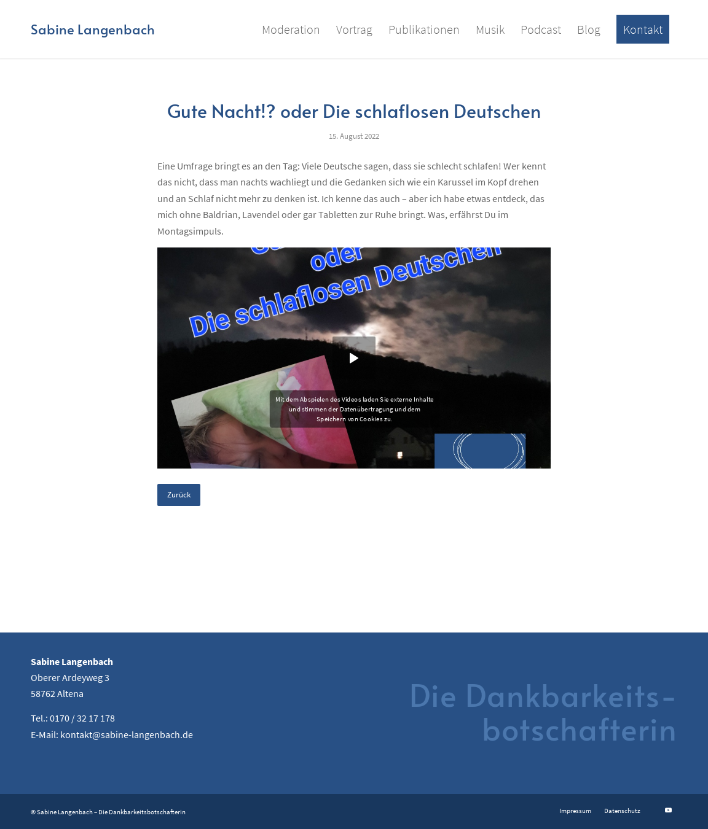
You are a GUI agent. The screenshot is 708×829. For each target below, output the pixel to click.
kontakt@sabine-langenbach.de (126, 734)
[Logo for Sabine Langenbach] (93, 29)
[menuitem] (291, 29)
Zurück (179, 494)
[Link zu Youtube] (668, 810)
